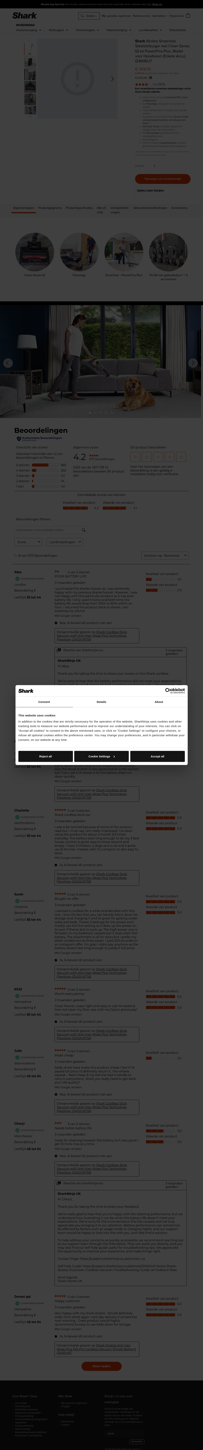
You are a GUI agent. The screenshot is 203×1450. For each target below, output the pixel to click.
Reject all (45, 756)
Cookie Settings (102, 756)
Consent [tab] (44, 701)
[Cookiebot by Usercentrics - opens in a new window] (168, 691)
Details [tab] (101, 701)
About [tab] (159, 701)
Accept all (157, 756)
